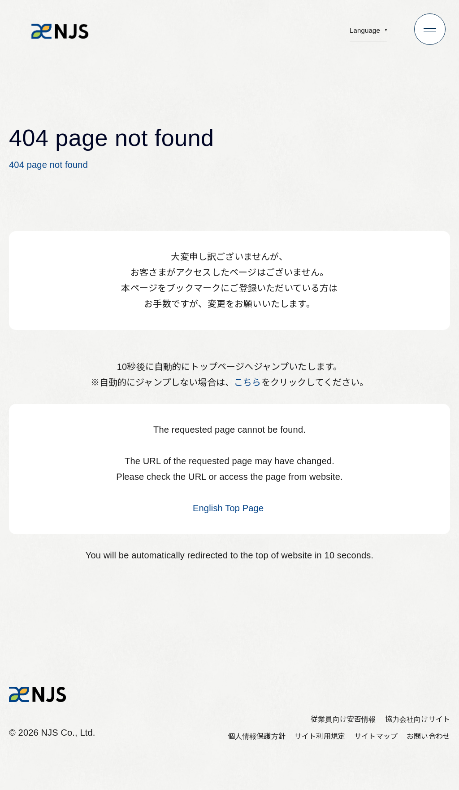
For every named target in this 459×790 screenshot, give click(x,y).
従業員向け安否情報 (343, 719)
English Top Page (229, 508)
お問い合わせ (428, 736)
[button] (368, 33)
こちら (247, 382)
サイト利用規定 (319, 736)
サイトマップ (376, 736)
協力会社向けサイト (417, 719)
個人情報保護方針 (257, 736)
